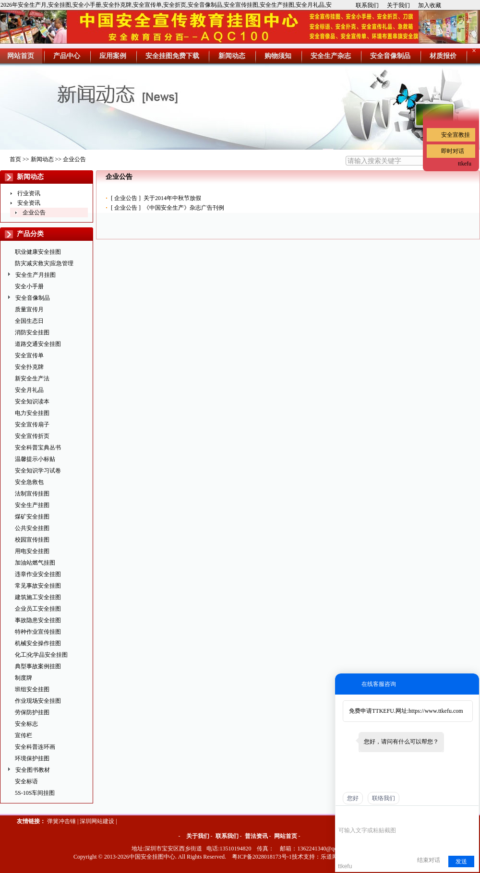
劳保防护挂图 (32, 712)
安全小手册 (29, 286)
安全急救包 (29, 482)
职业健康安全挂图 (38, 251)
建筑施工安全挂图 (38, 597)
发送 (461, 861)
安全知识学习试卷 (38, 470)
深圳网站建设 (97, 821)
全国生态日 (29, 321)
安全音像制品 (32, 298)
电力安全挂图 (32, 413)
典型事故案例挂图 (38, 666)
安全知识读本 (32, 401)
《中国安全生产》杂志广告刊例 (184, 207)
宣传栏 (23, 735)
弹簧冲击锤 (61, 821)
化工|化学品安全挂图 (41, 654)
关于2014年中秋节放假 (172, 198)
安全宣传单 (29, 355)
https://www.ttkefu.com (435, 711)
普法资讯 (256, 836)
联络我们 (383, 798)
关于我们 (398, 5)
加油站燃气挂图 (35, 562)
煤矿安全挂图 (32, 516)
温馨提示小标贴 (35, 459)
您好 (353, 798)
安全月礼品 (29, 390)
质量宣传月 (29, 309)
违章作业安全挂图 (38, 574)
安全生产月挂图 (35, 274)
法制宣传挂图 (32, 493)
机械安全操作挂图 (38, 643)
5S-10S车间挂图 (35, 793)
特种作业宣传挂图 (38, 631)
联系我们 (367, 5)
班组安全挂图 (32, 689)
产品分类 (30, 233)
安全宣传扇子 (32, 424)
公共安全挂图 (32, 528)
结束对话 (428, 860)
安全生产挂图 (32, 505)
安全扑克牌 (29, 367)
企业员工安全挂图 (38, 608)
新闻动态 (42, 159)
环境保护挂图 (32, 758)
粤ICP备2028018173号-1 (262, 856)
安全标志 (26, 723)
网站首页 (285, 836)
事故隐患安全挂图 (38, 620)
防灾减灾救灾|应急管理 (44, 263)
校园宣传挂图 (32, 539)
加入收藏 (429, 5)
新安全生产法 (32, 378)
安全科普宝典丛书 (38, 447)
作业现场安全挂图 (38, 700)
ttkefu (464, 163)
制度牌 (23, 677)
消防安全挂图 (32, 332)
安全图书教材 (32, 770)
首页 (15, 159)
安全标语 (26, 781)
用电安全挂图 (32, 551)
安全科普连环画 (35, 746)
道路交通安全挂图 (38, 344)
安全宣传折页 (32, 436)
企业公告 (74, 159)
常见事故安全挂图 (38, 585)
